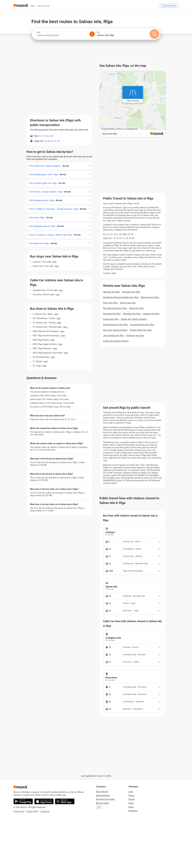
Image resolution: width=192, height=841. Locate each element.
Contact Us (45, 811)
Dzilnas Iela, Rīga (110, 319)
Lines (130, 791)
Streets (131, 799)
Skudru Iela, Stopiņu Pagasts (134, 319)
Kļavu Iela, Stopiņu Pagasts (115, 330)
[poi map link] (133, 104)
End (98, 32)
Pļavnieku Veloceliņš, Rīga (115, 308)
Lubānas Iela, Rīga (151, 314)
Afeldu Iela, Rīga (136, 308)
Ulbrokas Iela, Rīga (111, 292)
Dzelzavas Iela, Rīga (135, 335)
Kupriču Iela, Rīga (128, 303)
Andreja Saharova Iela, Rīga (115, 324)
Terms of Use (19, 811)
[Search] (154, 34)
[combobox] (62, 35)
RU (99, 807)
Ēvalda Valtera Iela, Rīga (140, 330)
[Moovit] (20, 5)
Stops (131, 803)
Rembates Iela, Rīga (131, 292)
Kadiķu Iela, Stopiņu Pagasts (116, 341)
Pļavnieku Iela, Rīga (131, 314)
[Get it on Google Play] (23, 801)
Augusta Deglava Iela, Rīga (142, 324)
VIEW (54, 262)
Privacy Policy (32, 811)
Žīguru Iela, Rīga (110, 303)
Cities (130, 807)
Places (131, 795)
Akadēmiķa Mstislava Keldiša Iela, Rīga (120, 297)
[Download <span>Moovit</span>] (169, 5)
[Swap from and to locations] (92, 34)
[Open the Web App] (64, 801)
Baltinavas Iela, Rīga (150, 297)
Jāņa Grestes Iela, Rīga (113, 335)
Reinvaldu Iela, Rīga (112, 314)
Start (39, 32)
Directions (133, 811)
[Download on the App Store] (44, 801)
